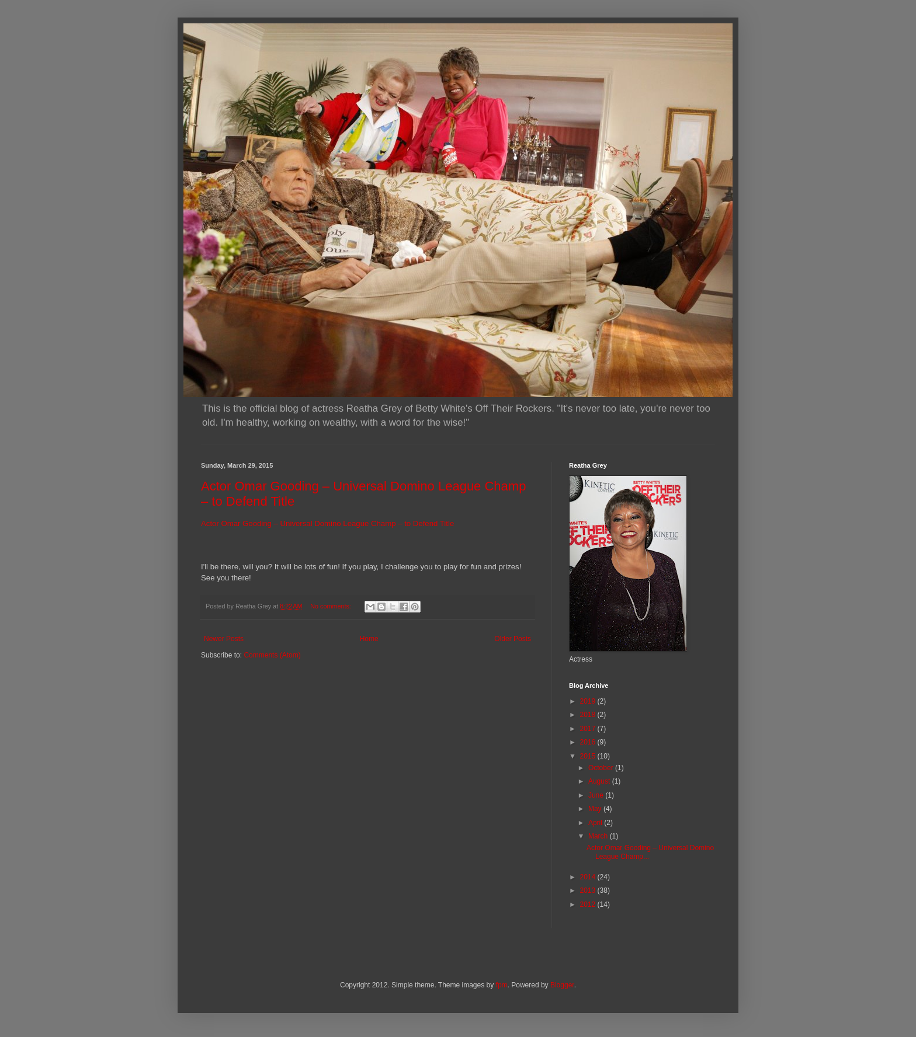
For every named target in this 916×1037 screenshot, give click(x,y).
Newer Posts (224, 639)
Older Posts (512, 639)
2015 (589, 756)
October (601, 768)
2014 (589, 877)
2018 (589, 715)
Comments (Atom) (272, 655)
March (599, 836)
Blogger (562, 985)
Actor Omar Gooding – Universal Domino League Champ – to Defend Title (327, 523)
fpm (502, 985)
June (596, 795)
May (595, 809)
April (596, 823)
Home (369, 639)
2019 (589, 701)
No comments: (331, 606)
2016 (589, 742)
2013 (589, 890)
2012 (589, 904)
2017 (589, 729)
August (600, 781)
